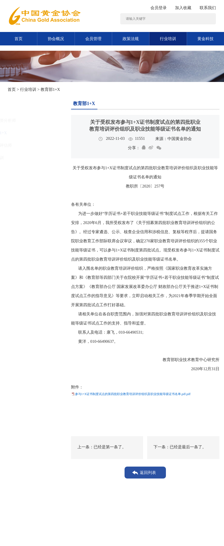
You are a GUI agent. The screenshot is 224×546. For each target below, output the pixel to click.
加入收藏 (183, 8)
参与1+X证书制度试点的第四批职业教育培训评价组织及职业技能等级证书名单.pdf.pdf (133, 394)
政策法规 (131, 39)
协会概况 (56, 39)
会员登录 (158, 8)
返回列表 (148, 472)
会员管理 (93, 39)
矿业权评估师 (27, 145)
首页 (18, 39)
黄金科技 (205, 39)
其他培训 (23, 158)
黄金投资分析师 (29, 120)
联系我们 (208, 8)
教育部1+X (24, 133)
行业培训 (168, 39)
